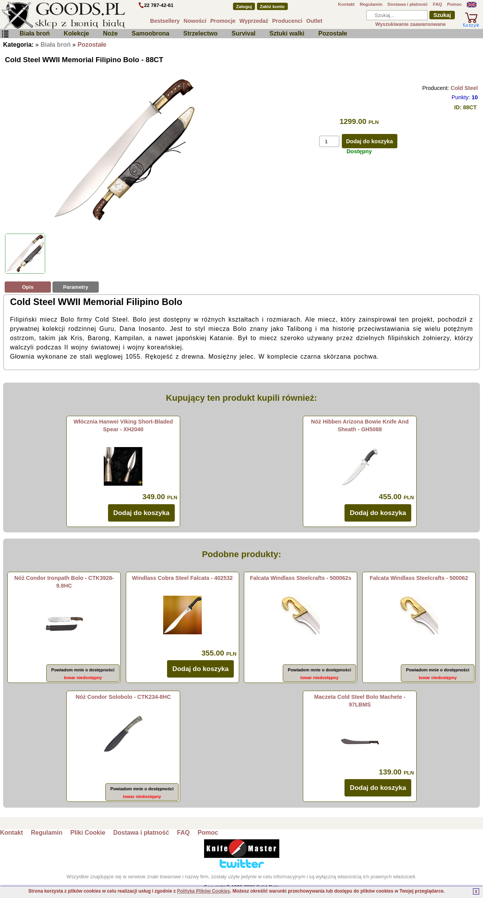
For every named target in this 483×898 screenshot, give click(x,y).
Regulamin (371, 4)
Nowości (195, 21)
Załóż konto (272, 6)
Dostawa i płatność (407, 4)
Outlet (314, 21)
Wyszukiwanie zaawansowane (410, 24)
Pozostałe (332, 33)
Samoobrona (150, 33)
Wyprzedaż (254, 21)
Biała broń (35, 33)
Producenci (287, 21)
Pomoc (454, 4)
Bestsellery (165, 21)
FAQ (437, 4)
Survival (243, 33)
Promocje (223, 21)
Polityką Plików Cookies (203, 891)
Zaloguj (244, 6)
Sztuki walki (286, 33)
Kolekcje (76, 33)
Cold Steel (464, 88)
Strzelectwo (200, 33)
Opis (28, 287)
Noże (110, 33)
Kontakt (346, 4)
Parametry (75, 287)
